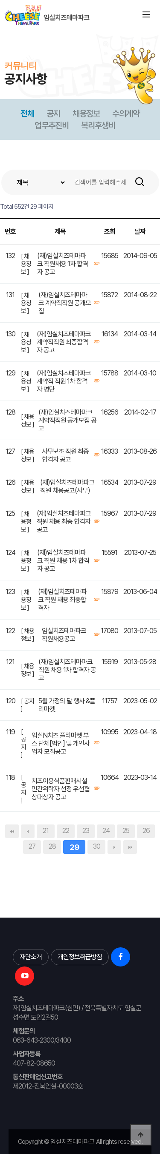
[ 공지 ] (27, 705)
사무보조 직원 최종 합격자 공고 (65, 455)
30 (96, 846)
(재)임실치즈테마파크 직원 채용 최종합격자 (62, 600)
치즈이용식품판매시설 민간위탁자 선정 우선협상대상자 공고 (61, 789)
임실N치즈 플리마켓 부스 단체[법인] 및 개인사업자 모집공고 (61, 743)
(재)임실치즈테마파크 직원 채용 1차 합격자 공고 (63, 561)
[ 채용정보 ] (26, 264)
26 (146, 831)
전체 (27, 113)
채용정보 (86, 113)
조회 (109, 231)
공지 (53, 113)
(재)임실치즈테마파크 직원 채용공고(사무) (67, 486)
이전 (28, 831)
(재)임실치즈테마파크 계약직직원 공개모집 (64, 303)
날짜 (139, 231)
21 (46, 831)
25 (125, 831)
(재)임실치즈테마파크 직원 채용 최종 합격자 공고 (64, 521)
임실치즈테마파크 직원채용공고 (64, 635)
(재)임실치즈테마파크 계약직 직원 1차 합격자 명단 (64, 381)
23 (85, 831)
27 (32, 846)
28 (52, 846)
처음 (12, 831)
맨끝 (130, 847)
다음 (114, 847)
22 (65, 831)
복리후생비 (98, 125)
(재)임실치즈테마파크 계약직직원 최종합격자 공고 (64, 342)
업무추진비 (52, 125)
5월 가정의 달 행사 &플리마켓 (66, 705)
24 (106, 831)
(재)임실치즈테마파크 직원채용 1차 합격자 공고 (62, 264)
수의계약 (126, 113)
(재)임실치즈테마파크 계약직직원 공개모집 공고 (67, 420)
